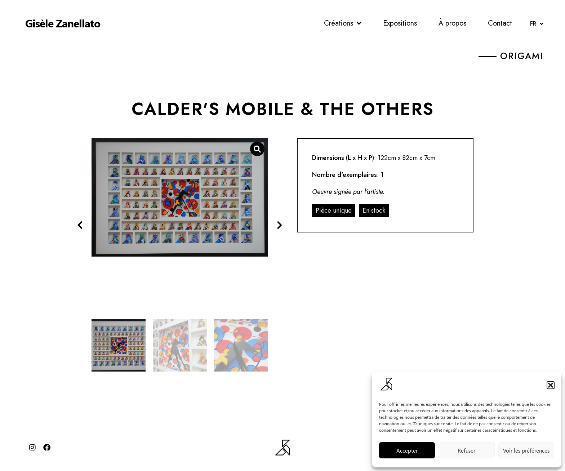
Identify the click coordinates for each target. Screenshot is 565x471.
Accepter (407, 450)
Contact (500, 23)
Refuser (466, 450)
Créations (342, 23)
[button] (550, 385)
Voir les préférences (526, 450)
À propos (452, 23)
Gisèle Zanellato (62, 23)
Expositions (400, 23)
